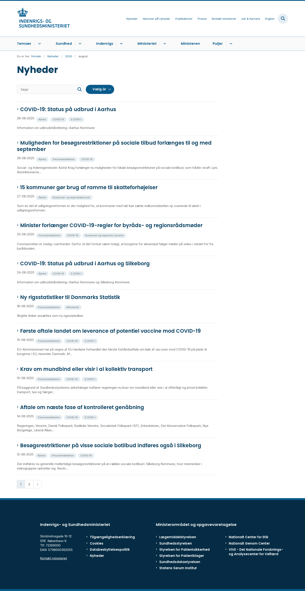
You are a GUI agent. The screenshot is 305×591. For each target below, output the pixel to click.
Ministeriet (147, 43)
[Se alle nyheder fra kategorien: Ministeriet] (73, 307)
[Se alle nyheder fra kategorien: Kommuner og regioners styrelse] (105, 235)
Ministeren (190, 43)
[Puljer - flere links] (230, 43)
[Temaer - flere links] (39, 43)
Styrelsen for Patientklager (181, 555)
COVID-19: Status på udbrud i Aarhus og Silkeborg (85, 263)
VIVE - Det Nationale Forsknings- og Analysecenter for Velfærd (256, 551)
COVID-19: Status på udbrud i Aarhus (68, 109)
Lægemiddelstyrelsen (177, 537)
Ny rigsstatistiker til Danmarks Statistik (70, 297)
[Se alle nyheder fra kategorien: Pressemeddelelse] (64, 159)
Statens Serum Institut (178, 568)
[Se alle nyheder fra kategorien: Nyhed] (42, 119)
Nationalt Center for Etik (248, 537)
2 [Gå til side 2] (29, 484)
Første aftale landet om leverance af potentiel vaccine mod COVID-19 (110, 331)
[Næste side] (37, 484)
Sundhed (64, 43)
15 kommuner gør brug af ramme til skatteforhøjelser (89, 187)
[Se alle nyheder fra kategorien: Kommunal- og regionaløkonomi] (71, 197)
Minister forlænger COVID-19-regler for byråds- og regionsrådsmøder (111, 225)
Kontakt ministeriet (53, 558)
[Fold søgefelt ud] (283, 19)
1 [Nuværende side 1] (20, 484)
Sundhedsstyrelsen (175, 543)
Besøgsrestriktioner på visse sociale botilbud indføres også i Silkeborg (110, 445)
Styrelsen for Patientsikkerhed (184, 549)
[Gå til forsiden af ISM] (43, 18)
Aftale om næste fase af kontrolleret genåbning (82, 407)
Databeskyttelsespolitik (108, 549)
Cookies (96, 543)
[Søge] (50, 89)
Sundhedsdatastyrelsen (179, 562)
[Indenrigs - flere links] (120, 43)
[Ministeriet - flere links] (164, 43)
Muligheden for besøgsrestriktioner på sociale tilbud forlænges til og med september (114, 146)
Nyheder (97, 555)
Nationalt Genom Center (249, 543)
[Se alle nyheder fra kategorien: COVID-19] (58, 119)
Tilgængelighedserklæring (108, 537)
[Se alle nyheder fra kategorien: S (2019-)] (76, 119)
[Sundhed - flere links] (79, 43)
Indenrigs (104, 43)
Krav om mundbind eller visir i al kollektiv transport (86, 369)
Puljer (218, 43)
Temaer (24, 43)
